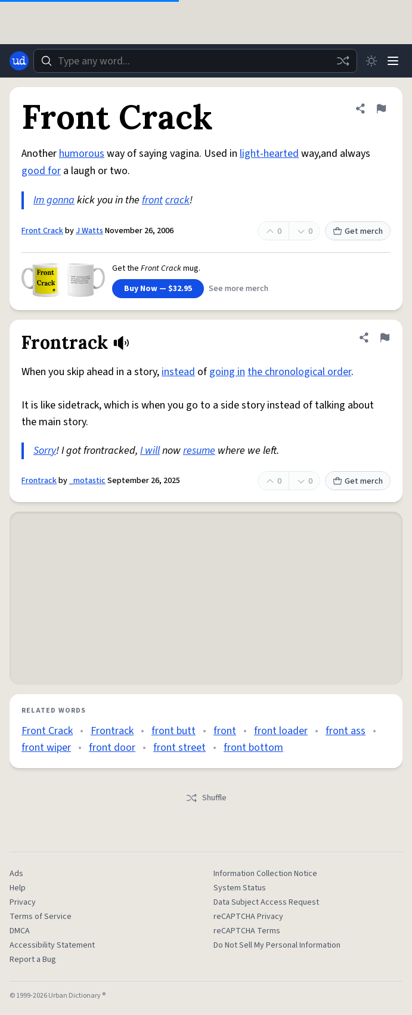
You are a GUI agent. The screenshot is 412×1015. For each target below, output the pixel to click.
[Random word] (343, 61)
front (152, 200)
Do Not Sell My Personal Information (276, 945)
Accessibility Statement (52, 945)
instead (178, 371)
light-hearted (269, 153)
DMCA (20, 931)
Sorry (44, 450)
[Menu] (392, 60)
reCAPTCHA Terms (246, 931)
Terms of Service (41, 917)
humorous (81, 153)
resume (199, 450)
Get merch (358, 231)
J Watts (89, 231)
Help (18, 888)
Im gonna (54, 200)
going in (227, 371)
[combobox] (195, 61)
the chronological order (299, 371)
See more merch (238, 289)
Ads (16, 874)
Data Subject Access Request (266, 902)
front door (112, 747)
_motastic (87, 481)
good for (41, 170)
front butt (173, 730)
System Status (239, 888)
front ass (345, 730)
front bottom (253, 747)
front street (179, 747)
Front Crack (42, 231)
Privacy (23, 902)
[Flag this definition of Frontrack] (384, 337)
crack (177, 200)
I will (150, 450)
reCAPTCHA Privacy (248, 917)
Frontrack (39, 481)
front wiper (46, 747)
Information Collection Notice (265, 874)
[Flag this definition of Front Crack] (381, 108)
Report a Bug (33, 960)
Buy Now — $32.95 (158, 289)
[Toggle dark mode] (371, 60)
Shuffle (206, 798)
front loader (281, 730)
